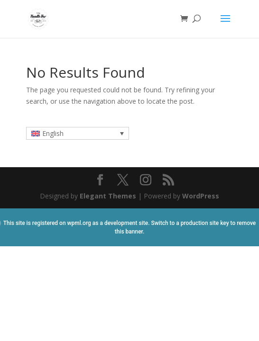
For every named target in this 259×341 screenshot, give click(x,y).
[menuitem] (77, 133)
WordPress (200, 195)
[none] (77, 133)
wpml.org (79, 223)
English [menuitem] (53, 133)
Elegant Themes (108, 195)
